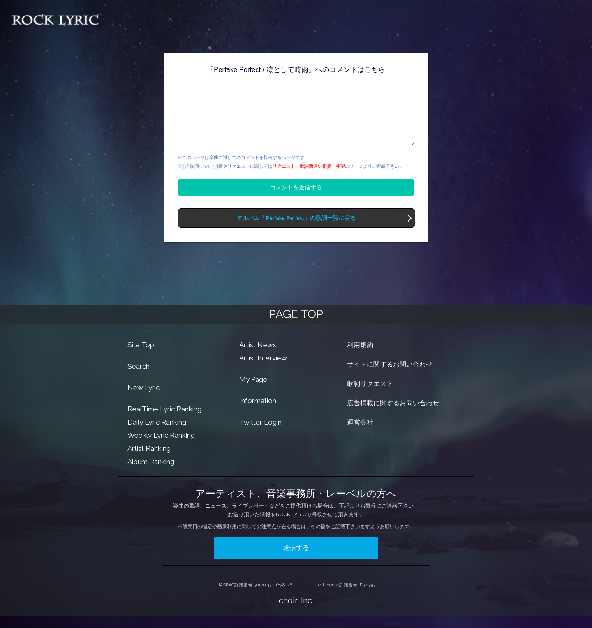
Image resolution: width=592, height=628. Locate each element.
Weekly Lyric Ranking (161, 447)
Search (138, 378)
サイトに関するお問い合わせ (389, 377)
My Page (253, 392)
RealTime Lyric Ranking (164, 421)
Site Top (140, 357)
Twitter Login (260, 434)
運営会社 (360, 435)
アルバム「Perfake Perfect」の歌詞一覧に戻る (296, 230)
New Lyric (143, 400)
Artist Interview (263, 370)
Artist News (257, 357)
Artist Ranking (149, 461)
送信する (296, 560)
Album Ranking (150, 474)
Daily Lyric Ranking (156, 434)
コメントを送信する (296, 199)
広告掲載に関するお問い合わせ (393, 415)
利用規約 (360, 357)
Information (257, 413)
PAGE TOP (296, 326)
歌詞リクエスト (370, 396)
